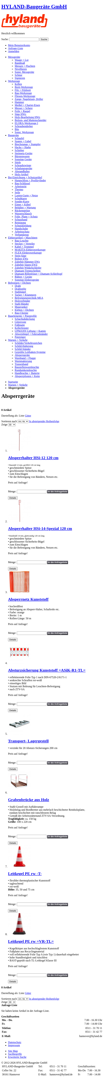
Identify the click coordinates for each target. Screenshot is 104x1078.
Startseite (13, 381)
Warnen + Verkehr (18, 384)
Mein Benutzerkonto (19, 45)
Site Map (13, 1051)
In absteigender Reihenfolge (44, 421)
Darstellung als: (9, 415)
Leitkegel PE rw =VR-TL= (31, 941)
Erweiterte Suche (17, 1057)
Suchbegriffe (15, 1054)
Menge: (12, 491)
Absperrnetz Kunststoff (28, 599)
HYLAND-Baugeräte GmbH (34, 7)
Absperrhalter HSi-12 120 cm (33, 458)
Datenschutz (14, 1042)
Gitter (28, 415)
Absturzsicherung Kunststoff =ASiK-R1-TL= (46, 670)
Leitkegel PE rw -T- (25, 873)
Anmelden (13, 51)
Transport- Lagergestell (28, 741)
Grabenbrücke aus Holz (28, 799)
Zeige (4, 424)
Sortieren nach (9, 421)
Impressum (14, 1045)
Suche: (5, 39)
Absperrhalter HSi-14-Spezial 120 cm (40, 528)
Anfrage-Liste (15, 48)
